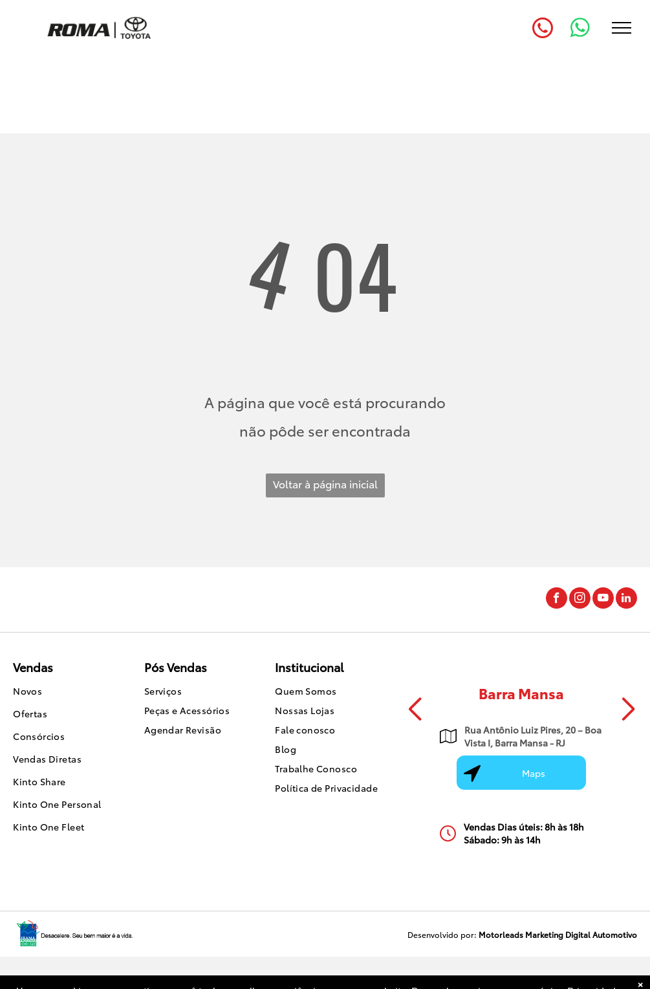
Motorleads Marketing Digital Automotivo (558, 934)
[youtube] (603, 599)
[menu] (621, 28)
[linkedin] (626, 599)
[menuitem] (66, 692)
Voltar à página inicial (325, 483)
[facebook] (556, 599)
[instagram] (579, 599)
